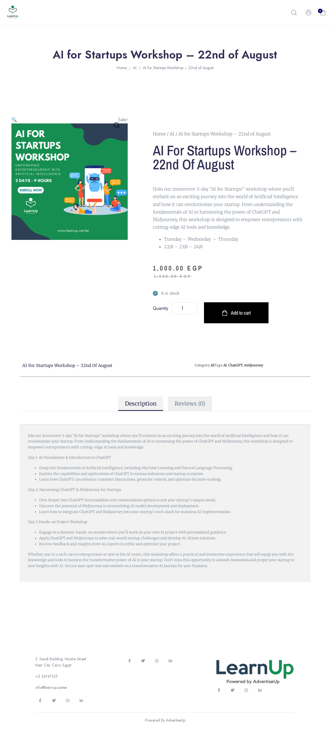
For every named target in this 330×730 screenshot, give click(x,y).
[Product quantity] (184, 308)
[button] (294, 12)
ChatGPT (235, 365)
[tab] (140, 403)
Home (122, 68)
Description (140, 403)
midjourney (253, 365)
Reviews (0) (190, 403)
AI (134, 68)
